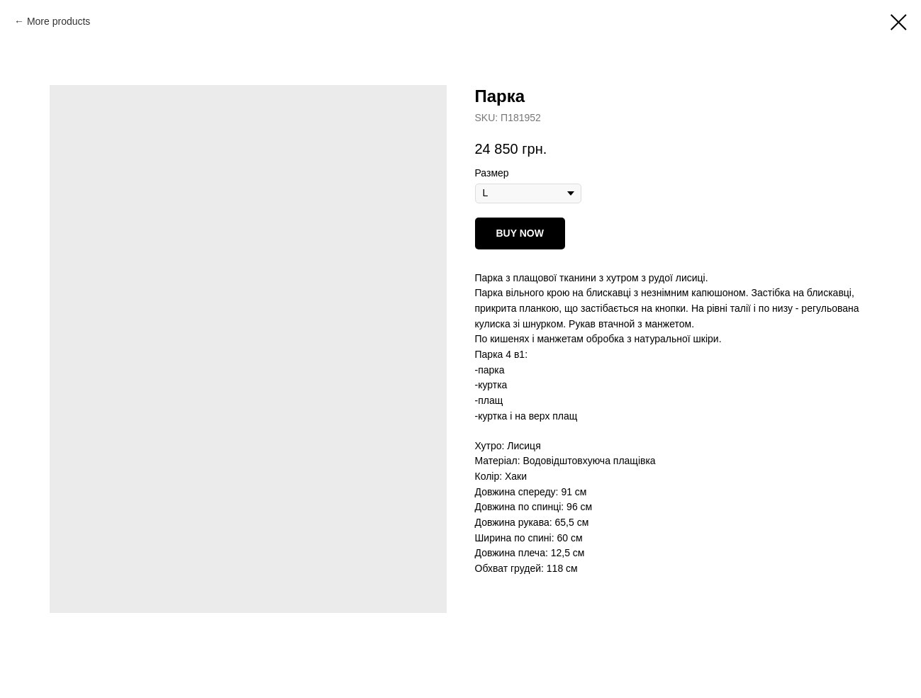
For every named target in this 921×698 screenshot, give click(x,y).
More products (58, 21)
